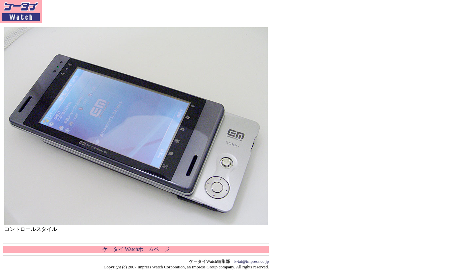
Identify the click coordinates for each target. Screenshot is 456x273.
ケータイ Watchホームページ (136, 249)
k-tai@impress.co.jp (251, 261)
